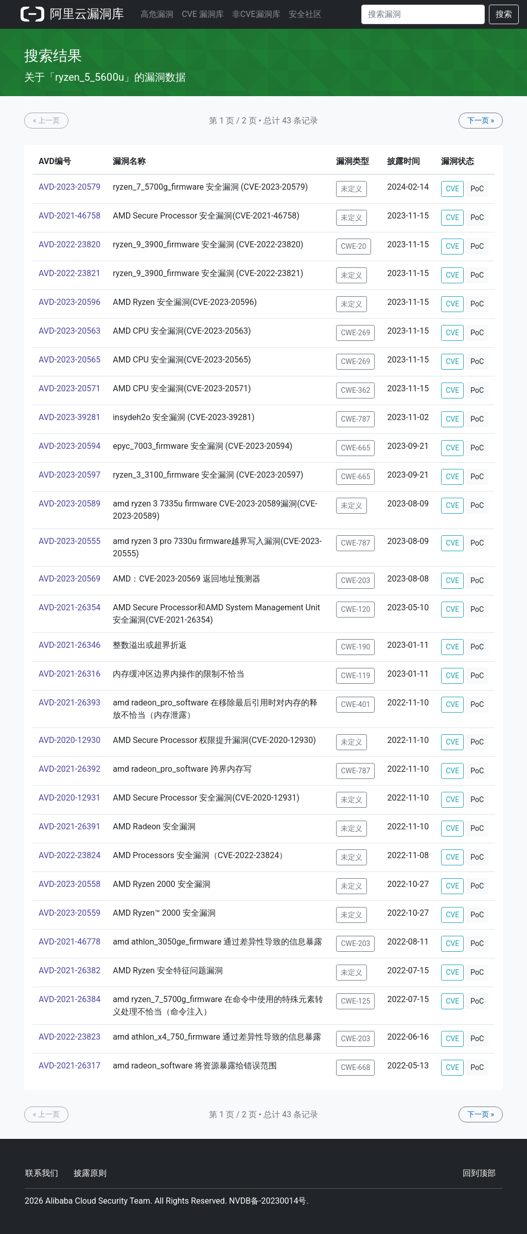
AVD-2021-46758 (69, 216)
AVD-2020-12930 (69, 740)
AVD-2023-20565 (69, 360)
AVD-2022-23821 (69, 273)
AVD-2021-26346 (69, 645)
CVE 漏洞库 (203, 14)
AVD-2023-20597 (69, 475)
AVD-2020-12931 (69, 798)
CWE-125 (355, 1001)
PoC (477, 189)
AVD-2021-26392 (69, 769)
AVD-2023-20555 (69, 541)
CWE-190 (355, 647)
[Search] (423, 14)
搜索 (504, 14)
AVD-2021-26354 (69, 607)
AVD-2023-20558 (69, 884)
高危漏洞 (156, 14)
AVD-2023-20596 (69, 302)
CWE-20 (353, 246)
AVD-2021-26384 (69, 999)
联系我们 (41, 1173)
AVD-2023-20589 (69, 504)
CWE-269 (355, 333)
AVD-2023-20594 (69, 446)
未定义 (351, 189)
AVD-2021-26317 (69, 1065)
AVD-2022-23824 (69, 855)
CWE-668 (355, 1067)
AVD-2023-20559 (69, 913)
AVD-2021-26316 (69, 674)
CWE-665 (355, 448)
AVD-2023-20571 (69, 388)
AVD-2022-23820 (69, 244)
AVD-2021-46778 (69, 942)
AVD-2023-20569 (69, 579)
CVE (452, 189)
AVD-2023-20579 (69, 187)
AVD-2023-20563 (69, 331)
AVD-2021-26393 (69, 702)
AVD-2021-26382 (69, 970)
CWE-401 (355, 704)
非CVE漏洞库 (256, 14)
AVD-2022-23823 (69, 1037)
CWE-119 (355, 676)
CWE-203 (355, 580)
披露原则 (90, 1173)
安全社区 (305, 14)
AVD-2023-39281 (69, 417)
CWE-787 (355, 419)
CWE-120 (355, 609)
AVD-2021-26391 (69, 826)
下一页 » (480, 120)
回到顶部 (479, 1173)
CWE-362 (355, 390)
